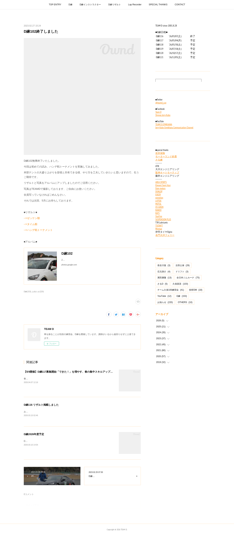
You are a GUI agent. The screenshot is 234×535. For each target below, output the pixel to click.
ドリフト (182, 271)
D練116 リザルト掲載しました (41, 404)
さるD (162, 284)
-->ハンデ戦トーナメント (38, 230)
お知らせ (165, 302)
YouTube (164, 296)
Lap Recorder (134, 4)
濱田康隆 (164, 277)
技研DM (195, 290)
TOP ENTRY (55, 4)
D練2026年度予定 (34, 434)
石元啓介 (163, 271)
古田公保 (183, 265)
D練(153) (27, 292)
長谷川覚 (163, 265)
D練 (70, 4)
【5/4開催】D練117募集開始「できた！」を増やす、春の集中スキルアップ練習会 (71, 371)
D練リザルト (114, 4)
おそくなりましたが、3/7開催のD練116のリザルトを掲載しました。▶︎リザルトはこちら (67, 411)
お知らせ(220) (38, 292)
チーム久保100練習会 (170, 290)
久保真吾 (180, 284)
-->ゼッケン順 (32, 218)
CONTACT (180, 4)
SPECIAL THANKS (158, 4)
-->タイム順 (30, 224)
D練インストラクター (90, 4)
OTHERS (185, 302)
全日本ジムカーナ (188, 277)
